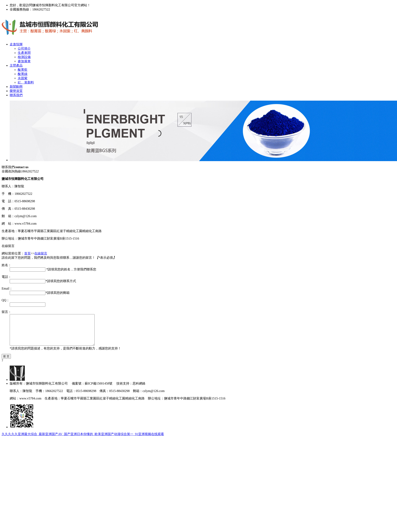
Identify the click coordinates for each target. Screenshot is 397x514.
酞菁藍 (22, 69)
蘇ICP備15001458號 (99, 389)
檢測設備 (24, 57)
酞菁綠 (22, 74)
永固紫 (22, 78)
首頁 (27, 253)
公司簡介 (24, 48)
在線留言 (40, 253)
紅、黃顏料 (26, 82)
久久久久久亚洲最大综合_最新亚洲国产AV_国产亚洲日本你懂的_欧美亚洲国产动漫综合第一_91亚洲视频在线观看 (83, 440)
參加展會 (24, 61)
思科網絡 (139, 389)
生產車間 (24, 52)
